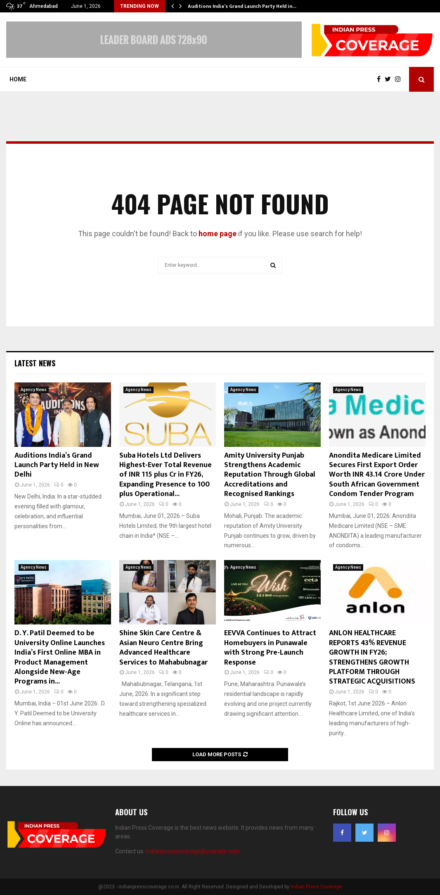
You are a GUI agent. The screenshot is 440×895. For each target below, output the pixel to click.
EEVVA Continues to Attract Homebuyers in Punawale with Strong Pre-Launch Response (270, 647)
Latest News (34, 363)
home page (218, 233)
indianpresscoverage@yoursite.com (192, 851)
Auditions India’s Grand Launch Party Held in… (242, 6)
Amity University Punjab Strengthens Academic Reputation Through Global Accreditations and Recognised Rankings (269, 475)
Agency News (34, 389)
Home (17, 79)
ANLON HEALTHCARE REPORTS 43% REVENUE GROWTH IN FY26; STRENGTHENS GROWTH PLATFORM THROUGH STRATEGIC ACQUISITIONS (372, 657)
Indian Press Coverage (316, 887)
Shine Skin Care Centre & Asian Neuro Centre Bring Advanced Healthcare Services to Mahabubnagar (163, 647)
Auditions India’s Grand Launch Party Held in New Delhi (56, 465)
